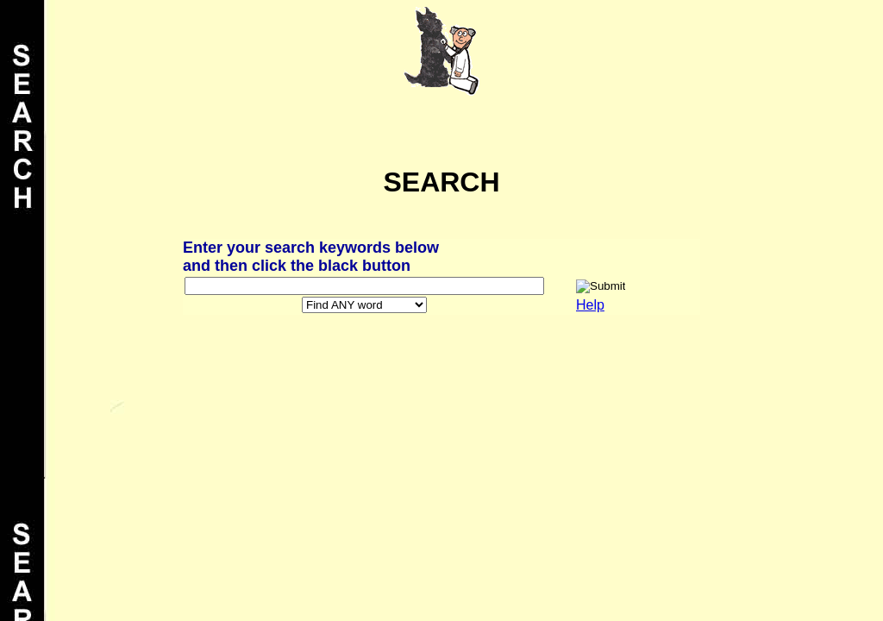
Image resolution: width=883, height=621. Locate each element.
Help (590, 305)
